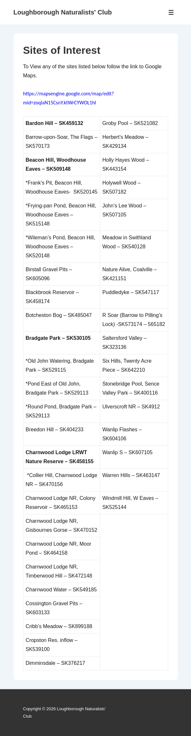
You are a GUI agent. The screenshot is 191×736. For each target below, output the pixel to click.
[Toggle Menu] (171, 12)
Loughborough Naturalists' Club (63, 12)
